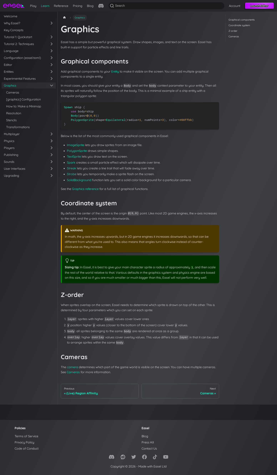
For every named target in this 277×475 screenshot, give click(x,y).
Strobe (71, 174)
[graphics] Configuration (23, 99)
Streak (71, 168)
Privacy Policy (24, 442)
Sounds (9, 162)
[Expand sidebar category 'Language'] (51, 51)
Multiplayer (12, 134)
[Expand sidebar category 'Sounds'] (51, 162)
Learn (45, 6)
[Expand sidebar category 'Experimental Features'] (51, 78)
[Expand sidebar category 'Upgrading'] (51, 175)
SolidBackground (79, 180)
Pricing (77, 6)
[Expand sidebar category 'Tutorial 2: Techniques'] (51, 44)
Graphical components (242, 19)
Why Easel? (12, 23)
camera (72, 367)
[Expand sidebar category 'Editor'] (51, 65)
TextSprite (74, 156)
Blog (90, 6)
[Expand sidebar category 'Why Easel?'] (51, 23)
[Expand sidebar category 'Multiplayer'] (51, 134)
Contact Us (149, 448)
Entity (115, 71)
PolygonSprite (77, 151)
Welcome (10, 16)
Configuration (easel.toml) (22, 58)
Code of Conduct (26, 448)
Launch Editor (259, 6)
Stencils (11, 120)
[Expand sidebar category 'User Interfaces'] (51, 169)
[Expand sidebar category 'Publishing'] (51, 155)
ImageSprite (75, 145)
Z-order (233, 30)
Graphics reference (85, 189)
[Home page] (64, 18)
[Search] (166, 5)
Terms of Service (26, 436)
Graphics (10, 85)
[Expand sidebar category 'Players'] (51, 148)
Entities (9, 72)
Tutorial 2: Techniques (19, 44)
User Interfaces (14, 169)
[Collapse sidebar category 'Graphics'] (51, 85)
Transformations (18, 127)
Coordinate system (239, 25)
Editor (8, 65)
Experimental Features (20, 78)
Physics (9, 141)
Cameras (12, 92)
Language (11, 51)
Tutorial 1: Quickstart (18, 37)
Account (234, 6)
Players (9, 148)
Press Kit (148, 442)
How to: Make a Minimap (23, 106)
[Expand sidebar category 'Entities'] (51, 72)
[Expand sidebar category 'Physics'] (51, 141)
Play (33, 6)
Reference (61, 6)
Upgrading (11, 175)
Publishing (11, 155)
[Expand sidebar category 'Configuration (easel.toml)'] (51, 58)
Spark (71, 162)
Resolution (13, 113)
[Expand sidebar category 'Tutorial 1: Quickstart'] (51, 37)
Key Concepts (13, 30)
